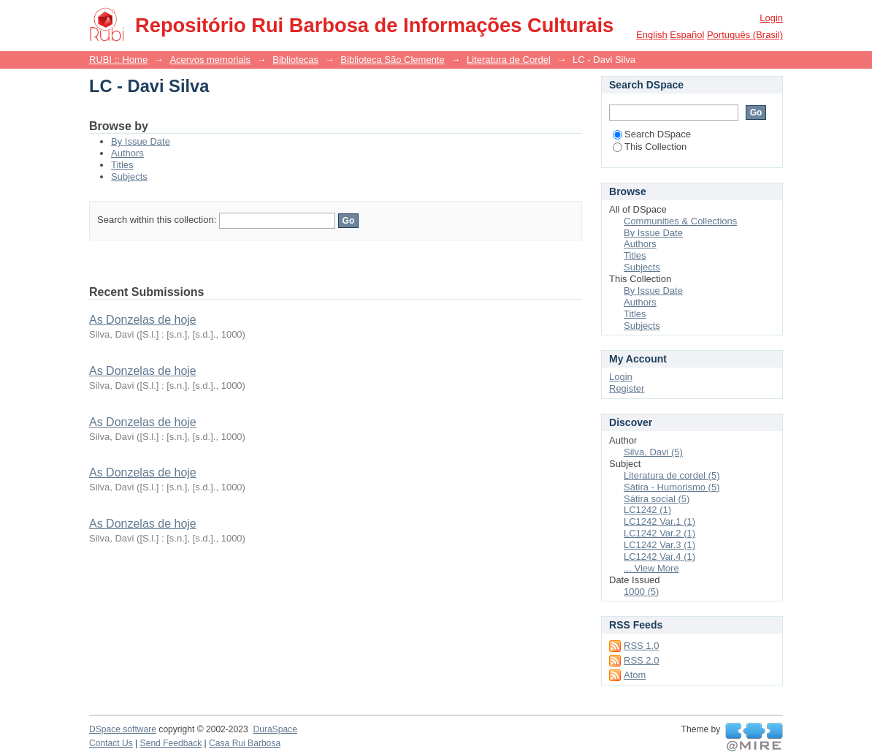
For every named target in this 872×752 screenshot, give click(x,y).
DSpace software (122, 729)
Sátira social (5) (656, 498)
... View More (651, 568)
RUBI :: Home (118, 59)
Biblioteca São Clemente (392, 59)
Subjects (129, 176)
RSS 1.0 (641, 645)
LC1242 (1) (647, 509)
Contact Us (111, 743)
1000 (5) (641, 591)
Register (626, 388)
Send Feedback (171, 743)
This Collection (649, 146)
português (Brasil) (745, 34)
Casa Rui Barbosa (244, 743)
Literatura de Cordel (509, 59)
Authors (127, 153)
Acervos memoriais (209, 59)
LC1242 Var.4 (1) (659, 556)
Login (771, 17)
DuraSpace (275, 729)
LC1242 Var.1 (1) (659, 521)
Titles (122, 164)
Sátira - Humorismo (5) (671, 487)
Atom (635, 674)
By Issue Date (140, 141)
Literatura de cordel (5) (672, 475)
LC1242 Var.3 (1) (659, 544)
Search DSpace (652, 134)
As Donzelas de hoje (142, 320)
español (687, 34)
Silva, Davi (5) (653, 452)
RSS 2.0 (641, 660)
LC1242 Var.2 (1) (659, 533)
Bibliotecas (295, 59)
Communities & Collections (680, 221)
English (652, 34)
